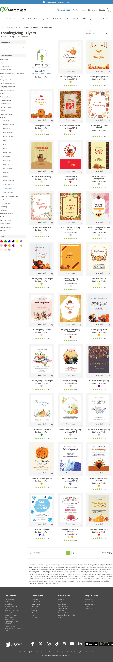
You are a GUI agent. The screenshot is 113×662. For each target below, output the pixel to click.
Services (106, 19)
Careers (60, 617)
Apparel (91, 19)
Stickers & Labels (72, 19)
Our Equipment (63, 606)
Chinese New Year (9, 125)
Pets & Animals (5, 203)
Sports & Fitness (5, 220)
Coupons (8, 630)
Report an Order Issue (92, 602)
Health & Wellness (6, 114)
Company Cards (8, 136)
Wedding (3, 231)
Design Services (10, 619)
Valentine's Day (8, 192)
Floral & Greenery (5, 104)
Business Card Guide (11, 606)
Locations (61, 602)
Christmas (6, 129)
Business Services (5, 70)
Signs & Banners (47, 19)
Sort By (89, 31)
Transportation (5, 224)
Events (2, 93)
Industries (98, 19)
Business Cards (19, 19)
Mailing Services (10, 626)
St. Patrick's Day (8, 184)
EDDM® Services (10, 624)
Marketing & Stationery (33, 19)
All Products (9, 19)
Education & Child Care (7, 83)
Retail (2, 217)
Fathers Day (7, 152)
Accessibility (89, 600)
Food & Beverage (5, 107)
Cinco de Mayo (8, 133)
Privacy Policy (23, 652)
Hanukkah (6, 160)
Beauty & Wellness (6, 66)
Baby (1, 63)
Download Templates (12, 611)
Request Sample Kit (11, 600)
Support (34, 617)
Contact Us (88, 608)
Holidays (3, 117)
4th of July (6, 121)
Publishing (3, 207)
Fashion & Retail (5, 97)
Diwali (5, 140)
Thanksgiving (7, 188)
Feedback (88, 606)
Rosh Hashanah (8, 180)
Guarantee (34, 600)
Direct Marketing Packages (13, 628)
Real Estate (3, 210)
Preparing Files (9, 613)
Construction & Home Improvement (12, 73)
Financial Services (5, 100)
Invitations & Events (59, 19)
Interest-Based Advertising (52, 652)
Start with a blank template (42, 73)
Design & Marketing (6, 80)
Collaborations (90, 604)
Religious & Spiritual (6, 213)
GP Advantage (62, 608)
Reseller (75, 10)
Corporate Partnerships (66, 613)
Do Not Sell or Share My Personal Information (79, 652)
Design (2, 76)
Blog (32, 613)
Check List (8, 608)
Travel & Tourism (5, 227)
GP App (33, 608)
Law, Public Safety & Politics (9, 196)
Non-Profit (3, 200)
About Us (61, 600)
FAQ (32, 615)
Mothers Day (7, 168)
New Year (6, 172)
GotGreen (61, 611)
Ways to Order (9, 617)
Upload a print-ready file (42, 67)
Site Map (34, 611)
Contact (83, 10)
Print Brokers (35, 606)
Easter (5, 148)
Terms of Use (35, 652)
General (2, 111)
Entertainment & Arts (7, 90)
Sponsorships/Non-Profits (66, 615)
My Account (8, 602)
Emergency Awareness (7, 87)
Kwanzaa (6, 164)
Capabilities (62, 604)
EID (4, 144)
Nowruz (5, 176)
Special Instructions (11, 615)
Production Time (36, 602)
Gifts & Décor (84, 19)
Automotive (4, 59)
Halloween (6, 156)
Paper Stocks (35, 604)
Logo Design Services (11, 622)
